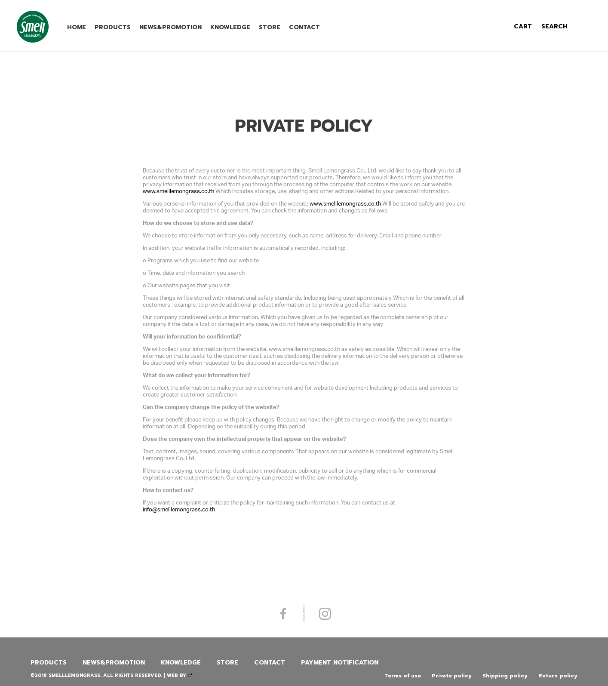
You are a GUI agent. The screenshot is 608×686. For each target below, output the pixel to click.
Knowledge (230, 27)
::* (190, 675)
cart (523, 26)
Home (76, 27)
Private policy (452, 676)
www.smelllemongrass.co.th (178, 191)
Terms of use (402, 676)
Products (113, 27)
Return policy (557, 676)
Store (269, 27)
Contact (304, 27)
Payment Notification (339, 662)
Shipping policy (505, 676)
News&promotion (170, 27)
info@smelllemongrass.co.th (179, 509)
